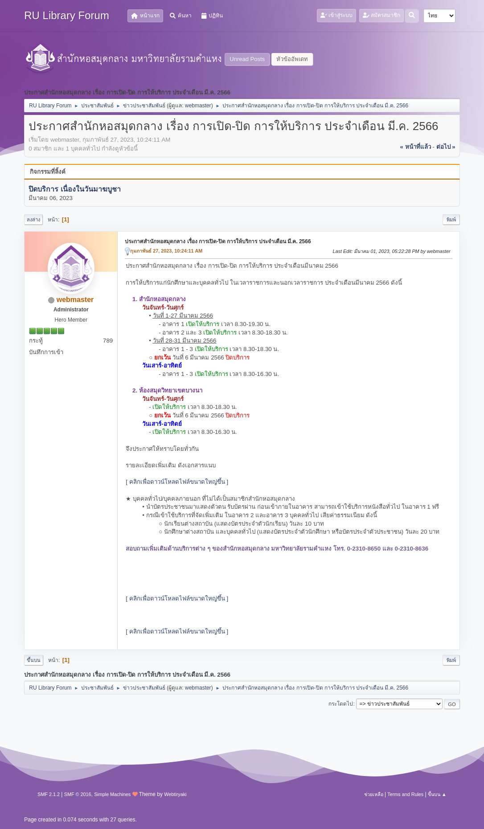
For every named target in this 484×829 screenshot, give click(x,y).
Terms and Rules (405, 794)
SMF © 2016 (77, 794)
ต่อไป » (445, 146)
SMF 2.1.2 (48, 794)
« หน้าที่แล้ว (415, 146)
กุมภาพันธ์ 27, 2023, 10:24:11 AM (166, 250)
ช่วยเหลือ (373, 794)
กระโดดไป (340, 704)
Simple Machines (112, 794)
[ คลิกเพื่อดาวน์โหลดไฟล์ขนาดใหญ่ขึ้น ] (177, 481)
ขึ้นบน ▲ (437, 794)
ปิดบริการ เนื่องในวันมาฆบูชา (74, 189)
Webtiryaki (175, 794)
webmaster (198, 105)
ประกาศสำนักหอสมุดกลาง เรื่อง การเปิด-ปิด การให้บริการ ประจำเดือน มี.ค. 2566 (218, 241)
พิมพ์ (451, 219)
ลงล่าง (33, 219)
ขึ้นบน (34, 660)
